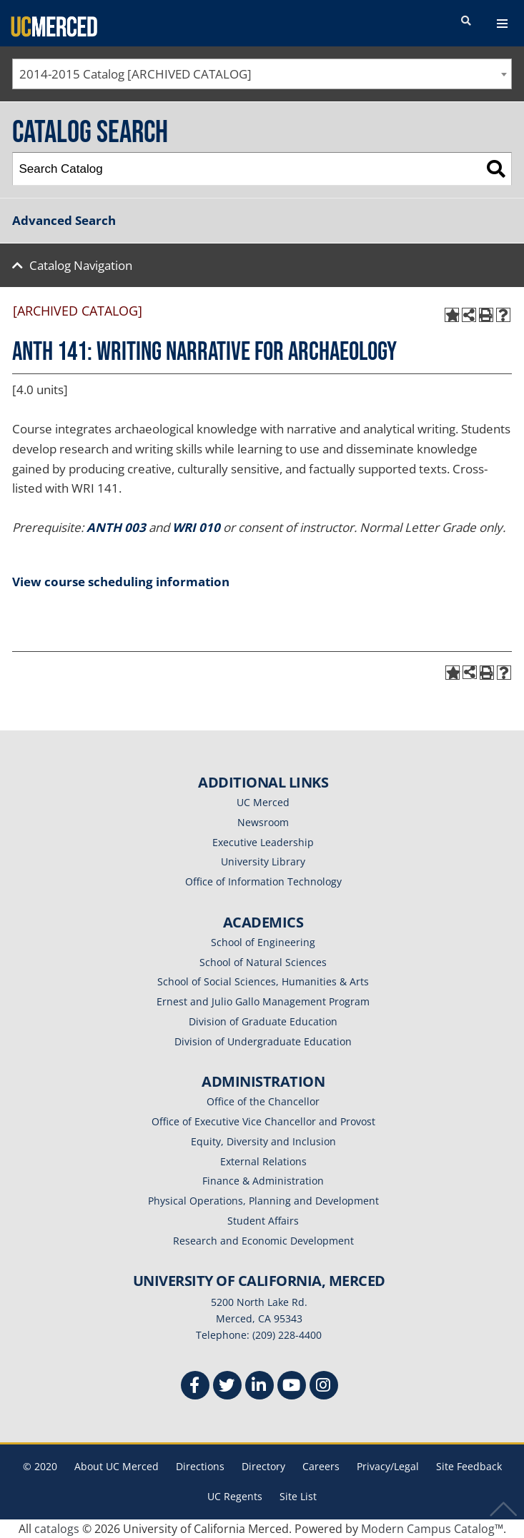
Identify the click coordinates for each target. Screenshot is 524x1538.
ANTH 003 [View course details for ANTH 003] (116, 527)
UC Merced (263, 802)
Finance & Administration (263, 1180)
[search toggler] (466, 21)
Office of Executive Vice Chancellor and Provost (263, 1121)
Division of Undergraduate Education (263, 1041)
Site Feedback (469, 1466)
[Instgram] (323, 1387)
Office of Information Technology (263, 881)
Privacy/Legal (388, 1466)
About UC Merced (116, 1466)
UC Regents (234, 1496)
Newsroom (263, 822)
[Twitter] (227, 1387)
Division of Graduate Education (263, 1021)
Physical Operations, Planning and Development (263, 1200)
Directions (200, 1466)
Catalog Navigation (80, 265)
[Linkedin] (259, 1387)
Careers (321, 1466)
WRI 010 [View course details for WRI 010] (196, 527)
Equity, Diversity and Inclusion (263, 1141)
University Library (263, 861)
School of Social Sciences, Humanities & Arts (263, 981)
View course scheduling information (120, 581)
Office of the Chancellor (263, 1101)
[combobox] (262, 74)
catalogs (56, 1529)
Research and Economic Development (263, 1240)
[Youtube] (291, 1387)
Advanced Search (64, 220)
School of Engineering (263, 942)
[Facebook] (195, 1387)
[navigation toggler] (502, 23)
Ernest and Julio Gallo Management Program (263, 1001)
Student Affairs (263, 1220)
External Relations (263, 1161)
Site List (298, 1496)
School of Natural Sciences (263, 962)
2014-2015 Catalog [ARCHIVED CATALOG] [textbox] (135, 74)
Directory (263, 1466)
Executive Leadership (263, 842)
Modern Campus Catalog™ (432, 1529)
